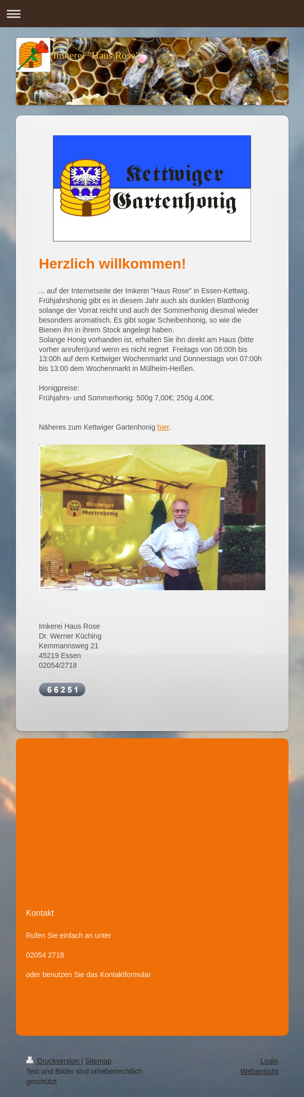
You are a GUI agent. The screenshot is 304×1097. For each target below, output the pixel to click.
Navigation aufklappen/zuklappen (152, 14)
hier (163, 427)
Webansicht (259, 1071)
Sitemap (98, 1061)
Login (269, 1061)
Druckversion (53, 1061)
